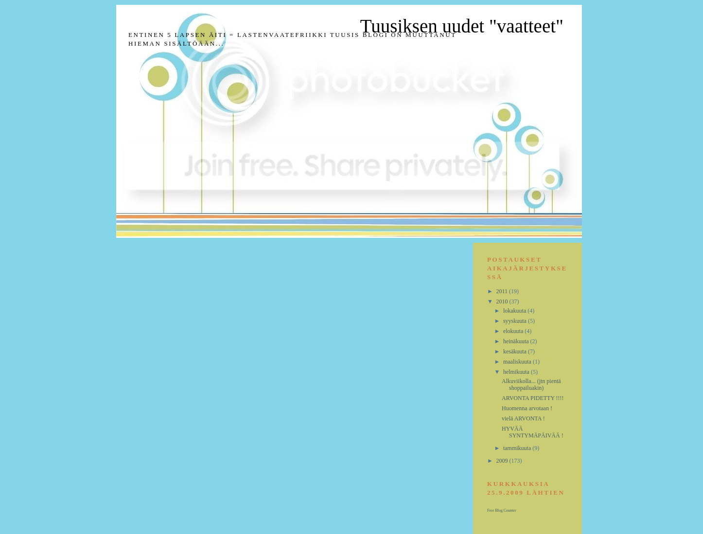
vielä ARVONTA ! (523, 418)
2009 (503, 460)
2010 (503, 301)
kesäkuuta (515, 351)
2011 (503, 291)
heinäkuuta (516, 341)
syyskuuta (515, 320)
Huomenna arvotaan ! (527, 408)
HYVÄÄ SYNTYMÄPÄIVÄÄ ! (532, 432)
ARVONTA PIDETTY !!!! (533, 398)
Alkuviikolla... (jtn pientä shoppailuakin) (531, 384)
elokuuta (514, 331)
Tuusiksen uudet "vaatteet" (461, 26)
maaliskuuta (518, 361)
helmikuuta (517, 371)
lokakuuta (515, 310)
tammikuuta (517, 448)
